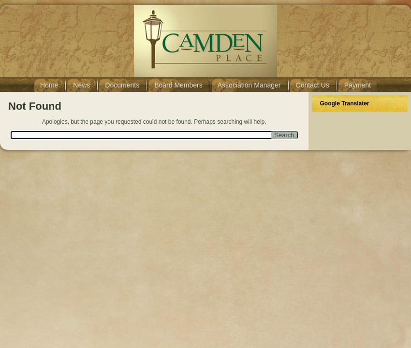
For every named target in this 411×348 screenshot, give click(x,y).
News (81, 85)
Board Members (178, 85)
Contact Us (312, 85)
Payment (357, 85)
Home (49, 85)
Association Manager (249, 85)
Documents (122, 85)
